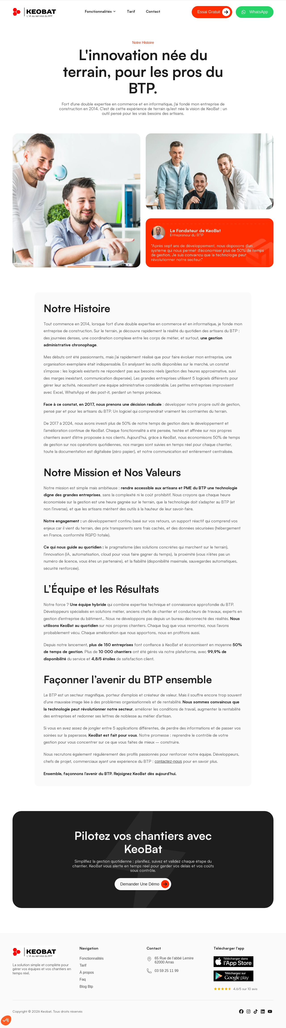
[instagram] (248, 1014)
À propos (87, 975)
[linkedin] (262, 1014)
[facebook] (241, 1014)
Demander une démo (144, 887)
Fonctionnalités (100, 11)
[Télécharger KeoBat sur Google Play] (233, 978)
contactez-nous (168, 761)
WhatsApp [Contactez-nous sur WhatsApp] (254, 12)
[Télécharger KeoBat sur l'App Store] (233, 964)
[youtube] (269, 1014)
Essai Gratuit (213, 12)
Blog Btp (86, 989)
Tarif (83, 968)
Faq (83, 982)
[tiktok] (255, 1014)
